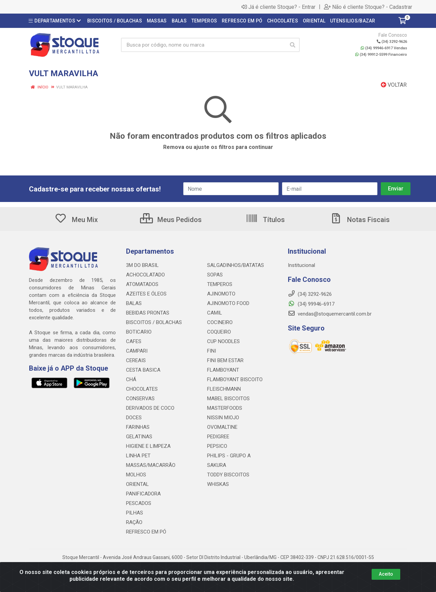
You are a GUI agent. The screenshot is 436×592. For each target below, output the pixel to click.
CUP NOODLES (223, 341)
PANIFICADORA (143, 494)
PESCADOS (138, 503)
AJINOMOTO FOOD (228, 303)
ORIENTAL (137, 484)
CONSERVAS (140, 398)
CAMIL (214, 313)
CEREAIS (136, 360)
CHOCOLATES (142, 389)
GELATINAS (139, 437)
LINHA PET (138, 456)
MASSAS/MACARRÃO (150, 465)
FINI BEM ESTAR (225, 360)
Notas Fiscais (360, 220)
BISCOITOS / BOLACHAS (154, 322)
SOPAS (215, 275)
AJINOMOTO (221, 294)
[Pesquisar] (292, 45)
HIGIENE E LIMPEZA (148, 446)
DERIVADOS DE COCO (150, 408)
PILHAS (134, 513)
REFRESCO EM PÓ (146, 532)
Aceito (386, 574)
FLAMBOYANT (223, 370)
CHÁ (131, 379)
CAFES (133, 341)
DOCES (134, 418)
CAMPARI (136, 351)
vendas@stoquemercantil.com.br (330, 314)
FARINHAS (138, 427)
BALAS (134, 303)
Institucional (301, 265)
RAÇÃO (134, 522)
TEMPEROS (219, 284)
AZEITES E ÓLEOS (146, 294)
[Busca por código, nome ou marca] (203, 45)
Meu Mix (76, 220)
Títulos (265, 220)
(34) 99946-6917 (311, 304)
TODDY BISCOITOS (228, 475)
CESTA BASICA (143, 370)
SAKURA (216, 465)
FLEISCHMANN (224, 389)
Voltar (394, 85)
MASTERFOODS (224, 408)
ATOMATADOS (142, 284)
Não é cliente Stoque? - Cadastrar (368, 7)
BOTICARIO (139, 332)
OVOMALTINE (222, 427)
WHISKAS (218, 484)
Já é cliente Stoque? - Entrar (278, 7)
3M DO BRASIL (142, 265)
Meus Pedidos (171, 220)
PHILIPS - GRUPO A (229, 456)
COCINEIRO (220, 322)
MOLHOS (136, 475)
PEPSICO (217, 446)
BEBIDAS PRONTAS (147, 313)
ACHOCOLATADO (145, 275)
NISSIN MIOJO (223, 418)
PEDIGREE (218, 437)
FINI (211, 351)
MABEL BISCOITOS (228, 398)
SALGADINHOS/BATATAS (235, 265)
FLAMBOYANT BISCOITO (235, 379)
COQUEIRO (219, 332)
